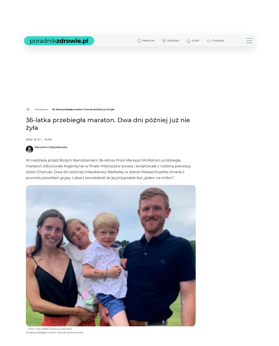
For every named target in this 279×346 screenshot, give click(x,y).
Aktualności (41, 109)
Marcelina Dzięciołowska (51, 147)
